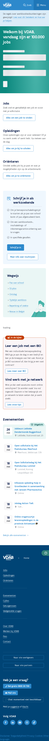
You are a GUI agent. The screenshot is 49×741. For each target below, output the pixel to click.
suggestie (14, 706)
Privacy (31, 735)
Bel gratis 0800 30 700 (18, 686)
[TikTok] (34, 722)
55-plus (12, 288)
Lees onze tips (14, 404)
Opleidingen (9, 575)
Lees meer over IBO (16, 371)
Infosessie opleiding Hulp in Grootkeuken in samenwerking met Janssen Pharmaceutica (29, 486)
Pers (5, 636)
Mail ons (12, 692)
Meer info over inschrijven (22, 256)
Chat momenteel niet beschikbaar (24, 699)
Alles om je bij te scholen (18, 148)
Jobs (5, 570)
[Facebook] (5, 722)
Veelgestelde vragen (12, 611)
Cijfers (6, 600)
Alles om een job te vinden (19, 117)
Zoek (29, 5)
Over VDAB (8, 626)
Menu (43, 5)
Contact (7, 641)
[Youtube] (19, 722)
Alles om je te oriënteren (18, 175)
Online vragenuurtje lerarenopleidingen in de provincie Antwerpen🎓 (26, 520)
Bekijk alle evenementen (14, 535)
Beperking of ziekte (18, 305)
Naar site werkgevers (23, 657)
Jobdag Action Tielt (24, 503)
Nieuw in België (16, 311)
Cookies (39, 735)
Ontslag (13, 294)
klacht (25, 706)
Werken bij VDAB (11, 631)
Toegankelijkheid (19, 735)
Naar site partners (23, 665)
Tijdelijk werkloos (17, 300)
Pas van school (16, 282)
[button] (45, 553)
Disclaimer (5, 735)
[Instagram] (27, 722)
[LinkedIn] (12, 722)
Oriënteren (8, 580)
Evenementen (9, 595)
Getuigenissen (9, 605)
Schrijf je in (15, 247)
